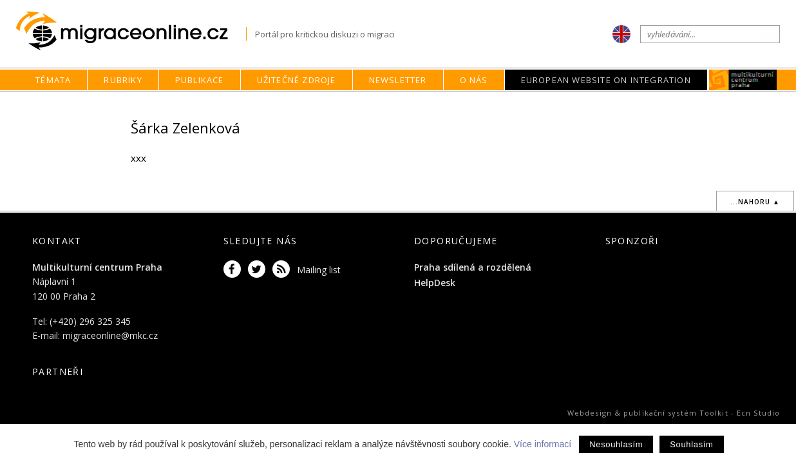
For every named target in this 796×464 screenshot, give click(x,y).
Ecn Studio (758, 413)
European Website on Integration (606, 80)
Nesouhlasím (616, 444)
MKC (743, 80)
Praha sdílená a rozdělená (472, 267)
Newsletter (398, 80)
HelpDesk (434, 282)
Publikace (199, 80)
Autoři (552, 104)
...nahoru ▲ (755, 201)
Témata (53, 80)
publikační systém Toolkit (675, 413)
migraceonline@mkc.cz (110, 335)
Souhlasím (691, 444)
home (484, 104)
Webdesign (589, 413)
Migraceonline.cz (131, 31)
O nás (474, 80)
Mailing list (319, 270)
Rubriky (123, 80)
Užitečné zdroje (296, 80)
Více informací (542, 444)
